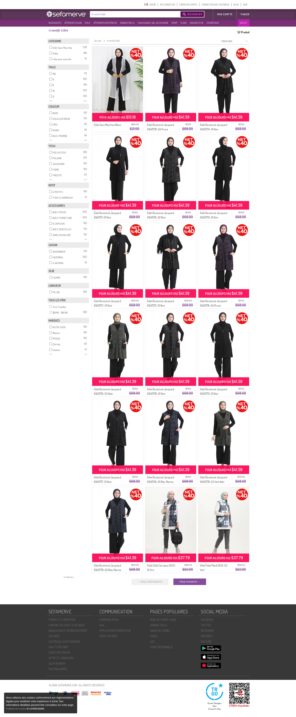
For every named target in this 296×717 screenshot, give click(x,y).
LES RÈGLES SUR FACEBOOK (64, 641)
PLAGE (183, 22)
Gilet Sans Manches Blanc (107, 125)
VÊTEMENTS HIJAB (73, 22)
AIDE (245, 4)
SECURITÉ (54, 636)
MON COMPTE (224, 14)
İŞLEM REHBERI (57, 663)
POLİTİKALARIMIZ (58, 669)
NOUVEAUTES (55, 22)
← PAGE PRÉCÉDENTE (150, 582)
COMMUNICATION (108, 619)
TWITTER (206, 625)
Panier (245, 14)
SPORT (174, 22)
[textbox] (134, 14)
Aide (101, 625)
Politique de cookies (16, 708)
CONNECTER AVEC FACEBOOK (215, 4)
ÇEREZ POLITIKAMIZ (59, 652)
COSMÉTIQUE (212, 22)
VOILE (87, 22)
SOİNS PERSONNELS (161, 647)
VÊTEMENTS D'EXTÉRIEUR (105, 22)
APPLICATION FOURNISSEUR (115, 630)
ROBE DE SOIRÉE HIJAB (163, 619)
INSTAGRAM (207, 630)
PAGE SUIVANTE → (189, 582)
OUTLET (243, 22)
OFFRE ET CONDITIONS (61, 658)
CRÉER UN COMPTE (188, 4)
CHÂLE (154, 636)
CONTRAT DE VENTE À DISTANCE (67, 625)
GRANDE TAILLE (127, 22)
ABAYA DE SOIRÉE (160, 630)
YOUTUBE (206, 641)
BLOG (236, 4)
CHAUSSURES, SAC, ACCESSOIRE (153, 22)
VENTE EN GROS (108, 636)
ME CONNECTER (167, 4)
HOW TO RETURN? (58, 647)
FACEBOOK (207, 619)
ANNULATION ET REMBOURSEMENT (68, 630)
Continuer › (69, 577)
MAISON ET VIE (196, 22)
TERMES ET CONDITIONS (62, 619)
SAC (152, 641)
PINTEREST (207, 636)
